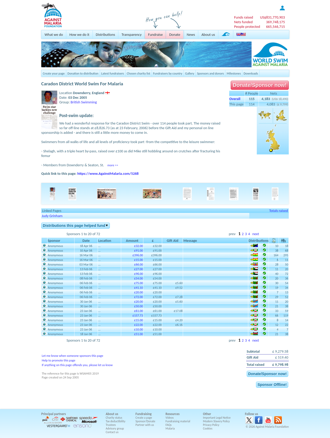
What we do (54, 34)
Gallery (189, 73)
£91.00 (138, 250)
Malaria (170, 428)
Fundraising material (178, 421)
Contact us (112, 432)
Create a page (144, 417)
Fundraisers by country (167, 73)
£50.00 (138, 306)
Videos (170, 417)
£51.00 (138, 334)
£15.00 (138, 260)
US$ (272, 17)
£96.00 (138, 274)
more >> (113, 165)
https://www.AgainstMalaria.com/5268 (108, 173)
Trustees (111, 425)
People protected (247, 26)
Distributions (105, 34)
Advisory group (115, 428)
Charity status (114, 417)
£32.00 (138, 246)
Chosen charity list (138, 73)
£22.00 (138, 325)
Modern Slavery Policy (216, 421)
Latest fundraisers (112, 73)
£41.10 (138, 288)
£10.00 (138, 329)
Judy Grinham (52, 215)
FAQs (169, 425)
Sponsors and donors (210, 73)
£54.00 (138, 278)
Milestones (234, 73)
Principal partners (53, 414)
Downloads (251, 73)
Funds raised (243, 17)
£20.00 (138, 292)
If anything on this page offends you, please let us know (77, 365)
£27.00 (138, 269)
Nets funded (243, 22)
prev (232, 234)
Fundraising (144, 414)
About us (208, 34)
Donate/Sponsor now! (260, 85)
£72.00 (138, 297)
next (255, 234)
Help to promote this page (58, 360)
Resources (172, 414)
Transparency (131, 34)
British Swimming (84, 102)
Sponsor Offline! (272, 385)
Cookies (207, 428)
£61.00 (138, 311)
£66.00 (138, 264)
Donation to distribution (83, 73)
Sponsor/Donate (145, 421)
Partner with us (145, 425)
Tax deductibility (115, 421)
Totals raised (278, 210)
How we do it (79, 34)
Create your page (54, 73)
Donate (174, 34)
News (191, 34)
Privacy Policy (211, 425)
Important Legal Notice (216, 417)
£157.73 (138, 315)
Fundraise (155, 34)
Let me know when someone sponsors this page (72, 356)
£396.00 (138, 255)
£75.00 (138, 283)
